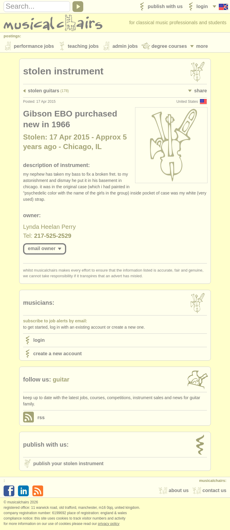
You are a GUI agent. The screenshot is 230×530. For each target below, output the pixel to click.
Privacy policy (108, 524)
